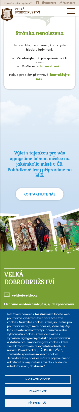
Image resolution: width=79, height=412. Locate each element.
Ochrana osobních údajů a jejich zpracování (39, 304)
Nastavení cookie (37, 379)
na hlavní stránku (48, 66)
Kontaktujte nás (39, 194)
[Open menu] (71, 11)
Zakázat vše (38, 391)
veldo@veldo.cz (25, 295)
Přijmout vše (37, 403)
